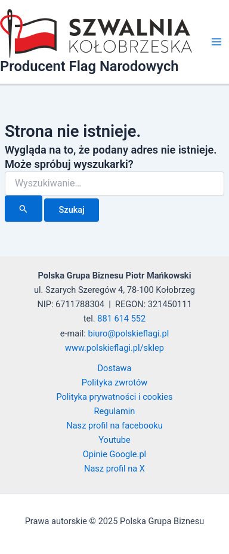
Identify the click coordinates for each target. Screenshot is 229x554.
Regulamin (114, 411)
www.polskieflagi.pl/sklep (114, 347)
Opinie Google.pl (114, 454)
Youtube (114, 439)
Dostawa (115, 368)
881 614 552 (121, 318)
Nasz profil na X (114, 468)
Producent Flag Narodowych (89, 66)
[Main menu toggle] (216, 41)
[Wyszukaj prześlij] (23, 208)
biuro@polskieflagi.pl (128, 333)
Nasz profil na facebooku (114, 425)
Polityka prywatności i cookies (114, 396)
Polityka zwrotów (114, 382)
